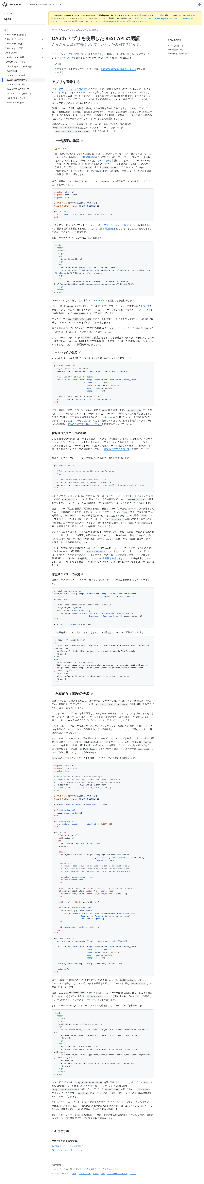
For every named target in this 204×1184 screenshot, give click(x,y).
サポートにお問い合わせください (68, 1150)
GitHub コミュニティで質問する (68, 1146)
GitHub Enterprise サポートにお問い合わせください (122, 21)
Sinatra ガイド (99, 300)
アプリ (55, 30)
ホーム (8, 13)
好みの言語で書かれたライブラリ (85, 423)
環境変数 (109, 228)
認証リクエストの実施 (68, 574)
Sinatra (105, 57)
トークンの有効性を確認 (103, 558)
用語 (74, 1173)
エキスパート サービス (117, 1173)
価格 (103, 1173)
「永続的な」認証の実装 (72, 693)
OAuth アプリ (67, 30)
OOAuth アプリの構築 (86, 30)
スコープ (145, 306)
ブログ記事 (103, 160)
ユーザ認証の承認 (67, 140)
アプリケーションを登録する (73, 89)
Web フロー (67, 57)
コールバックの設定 (66, 352)
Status (96, 1173)
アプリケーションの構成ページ (119, 225)
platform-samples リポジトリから (118, 68)
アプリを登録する (67, 81)
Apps (7, 19)
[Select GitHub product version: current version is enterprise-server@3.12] (45, 4)
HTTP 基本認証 (87, 157)
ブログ (133, 1173)
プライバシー (85, 1173)
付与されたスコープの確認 (70, 433)
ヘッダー (99, 551)
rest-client (107, 417)
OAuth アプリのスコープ (116, 449)
